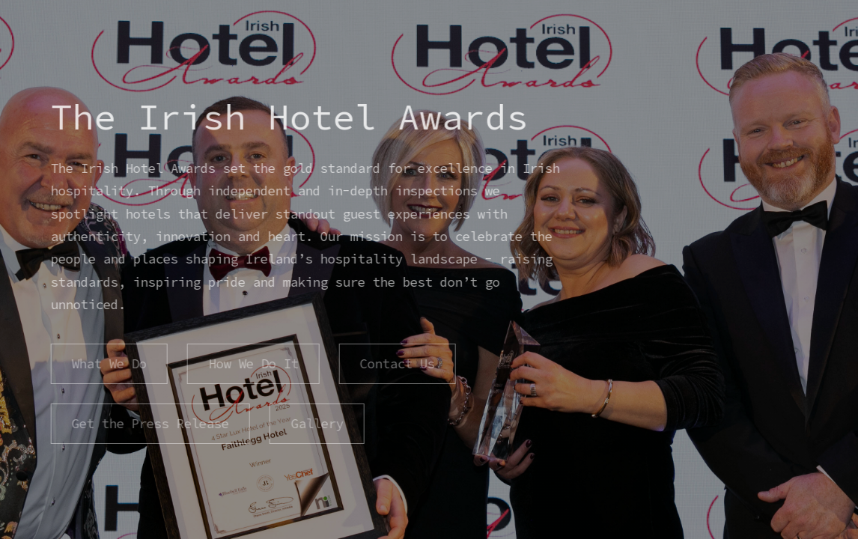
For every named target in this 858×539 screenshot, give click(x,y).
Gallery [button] (316, 423)
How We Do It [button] (252, 364)
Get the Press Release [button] (149, 423)
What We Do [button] (108, 364)
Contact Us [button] (396, 364)
